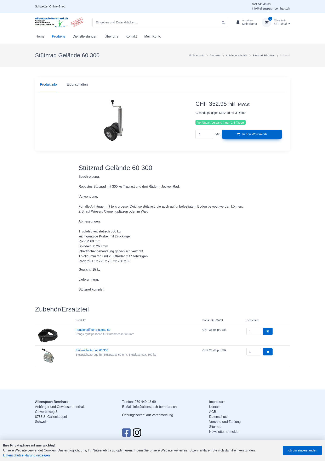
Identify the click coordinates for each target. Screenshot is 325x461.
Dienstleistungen (85, 36)
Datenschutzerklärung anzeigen (26, 455)
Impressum (217, 402)
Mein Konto (152, 36)
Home (40, 36)
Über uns (111, 36)
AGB (212, 412)
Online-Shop (57, 6)
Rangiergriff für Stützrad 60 (92, 329)
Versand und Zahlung (225, 421)
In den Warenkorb (252, 134)
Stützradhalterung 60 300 (91, 350)
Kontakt (131, 36)
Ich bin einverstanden (302, 450)
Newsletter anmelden (224, 431)
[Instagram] (137, 434)
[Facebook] (126, 434)
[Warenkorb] (276, 22)
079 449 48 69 (261, 4)
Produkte (58, 36)
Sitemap (215, 426)
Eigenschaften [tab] (77, 84)
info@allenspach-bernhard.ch (271, 8)
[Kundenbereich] (245, 22)
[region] (162, 84)
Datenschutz (218, 416)
